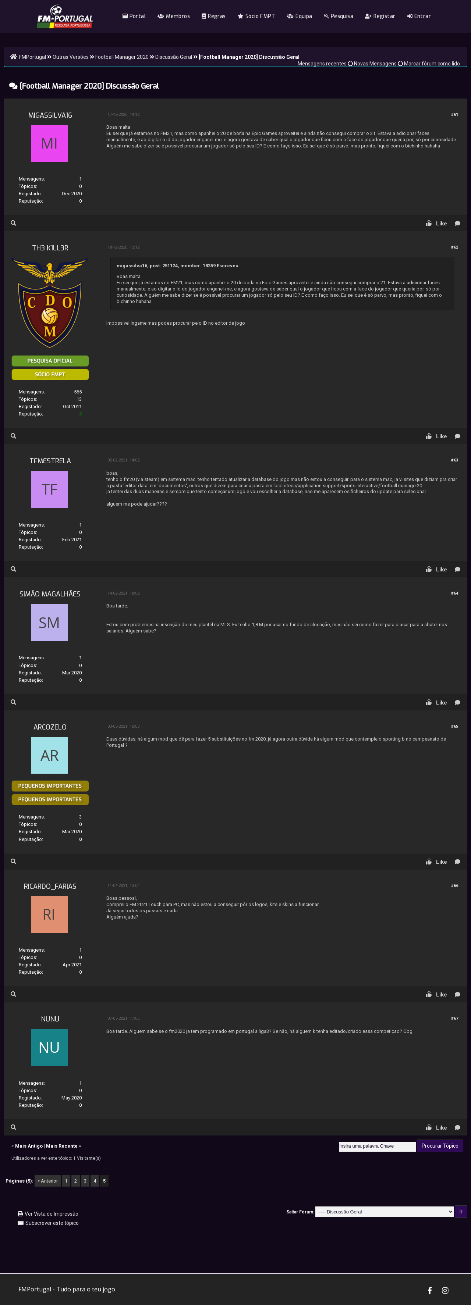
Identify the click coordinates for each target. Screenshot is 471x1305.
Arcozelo (50, 727)
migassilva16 (50, 115)
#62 (454, 247)
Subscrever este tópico (52, 1223)
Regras (214, 16)
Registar (380, 16)
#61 (454, 114)
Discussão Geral (173, 57)
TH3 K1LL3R (50, 248)
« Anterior (48, 1181)
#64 (454, 593)
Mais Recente (62, 1146)
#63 (454, 460)
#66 (454, 885)
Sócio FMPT (256, 16)
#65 (454, 726)
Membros (173, 16)
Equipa (299, 16)
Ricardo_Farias (50, 886)
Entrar (419, 16)
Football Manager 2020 (122, 57)
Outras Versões (71, 57)
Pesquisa (338, 16)
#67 (454, 1018)
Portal (134, 16)
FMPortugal (32, 57)
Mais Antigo (29, 1146)
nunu (50, 1019)
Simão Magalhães (50, 594)
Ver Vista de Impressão (51, 1214)
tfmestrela (50, 461)
